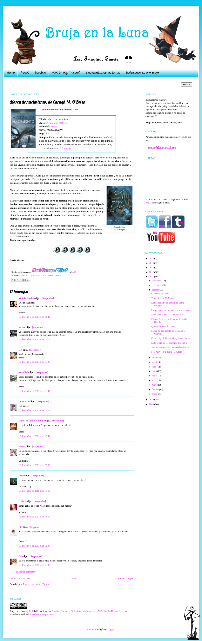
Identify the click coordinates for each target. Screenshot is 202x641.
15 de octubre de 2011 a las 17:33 (34, 565)
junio (154, 371)
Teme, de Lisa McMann (162, 298)
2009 (151, 404)
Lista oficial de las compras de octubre (169, 343)
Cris (21, 556)
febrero (155, 389)
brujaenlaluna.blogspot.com (41, 614)
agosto (155, 362)
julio (154, 366)
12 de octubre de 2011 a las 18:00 (34, 516)
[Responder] (48, 298)
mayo (155, 375)
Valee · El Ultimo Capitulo (32, 420)
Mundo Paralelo (27, 298)
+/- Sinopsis (64, 147)
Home (11, 73)
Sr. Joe (22, 327)
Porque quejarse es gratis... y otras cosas (170, 310)
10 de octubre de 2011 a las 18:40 (34, 436)
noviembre (157, 285)
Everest (54, 126)
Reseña (58, 275)
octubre (155, 289)
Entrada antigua (125, 578)
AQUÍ (148, 202)
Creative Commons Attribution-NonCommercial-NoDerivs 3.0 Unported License (90, 611)
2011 (151, 276)
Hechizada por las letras (103, 73)
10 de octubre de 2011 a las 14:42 (34, 317)
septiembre (157, 357)
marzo (155, 384)
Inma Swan (24, 401)
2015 (151, 258)
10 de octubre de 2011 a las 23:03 (34, 465)
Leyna (22, 475)
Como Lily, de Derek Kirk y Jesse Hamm (170, 338)
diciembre (157, 280)
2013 (151, 267)
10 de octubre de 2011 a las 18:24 (34, 410)
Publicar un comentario (26, 571)
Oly (20, 350)
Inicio (74, 578)
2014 (151, 263)
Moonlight (24, 372)
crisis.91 (23, 501)
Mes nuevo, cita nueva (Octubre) (166, 351)
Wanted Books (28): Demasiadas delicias (170, 347)
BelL (31, 611)
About (24, 73)
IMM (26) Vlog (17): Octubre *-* (167, 314)
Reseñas (40, 73)
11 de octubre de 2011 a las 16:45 (34, 491)
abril (154, 380)
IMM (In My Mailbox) (65, 73)
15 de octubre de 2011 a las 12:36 (34, 545)
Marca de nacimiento (45, 275)
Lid (20, 527)
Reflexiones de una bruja (142, 73)
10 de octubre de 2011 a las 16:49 (34, 391)
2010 (151, 399)
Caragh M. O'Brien (57, 122)
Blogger (110, 629)
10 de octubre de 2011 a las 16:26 (34, 362)
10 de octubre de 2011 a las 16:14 (34, 339)
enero (155, 394)
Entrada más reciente (20, 578)
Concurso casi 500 (160, 293)
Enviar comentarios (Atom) (36, 584)
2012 (151, 272)
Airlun (22, 446)
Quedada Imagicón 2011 (162, 326)
